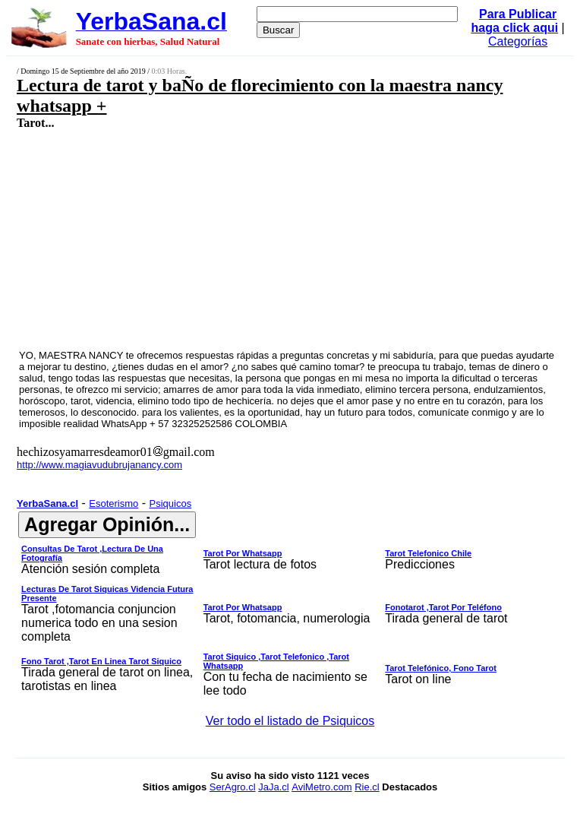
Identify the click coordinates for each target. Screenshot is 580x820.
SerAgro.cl (233, 787)
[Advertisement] (246, 238)
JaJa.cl (273, 787)
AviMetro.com (321, 787)
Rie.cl (367, 787)
